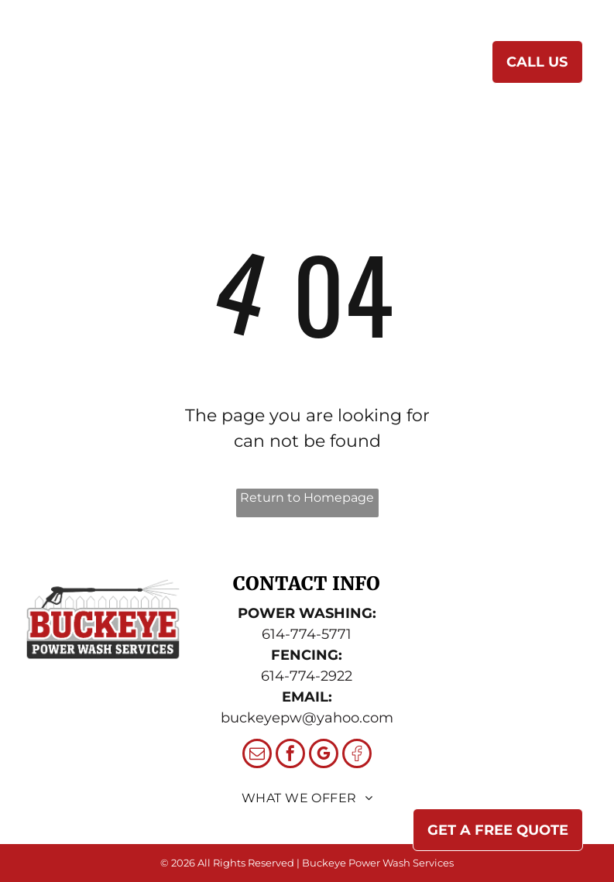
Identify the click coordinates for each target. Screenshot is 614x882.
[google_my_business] (323, 755)
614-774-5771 (307, 634)
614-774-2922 (306, 676)
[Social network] (357, 755)
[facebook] (290, 755)
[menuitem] (227, 66)
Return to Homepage (307, 497)
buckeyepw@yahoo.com (307, 717)
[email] (257, 755)
